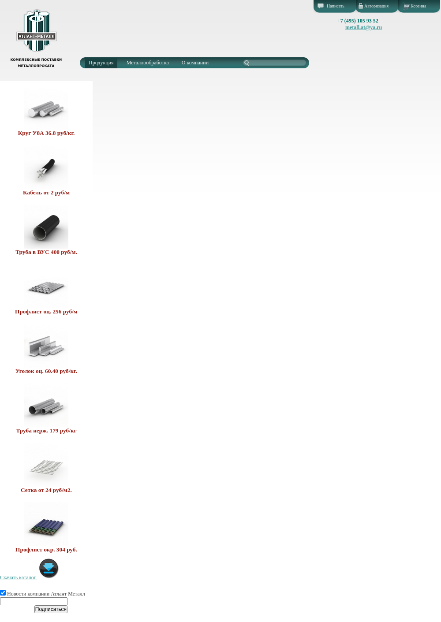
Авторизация (376, 6)
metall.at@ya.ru (363, 27)
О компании (195, 63)
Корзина (418, 6)
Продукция (101, 63)
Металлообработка (148, 63)
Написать (335, 6)
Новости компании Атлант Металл (42, 594)
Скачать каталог (30, 577)
